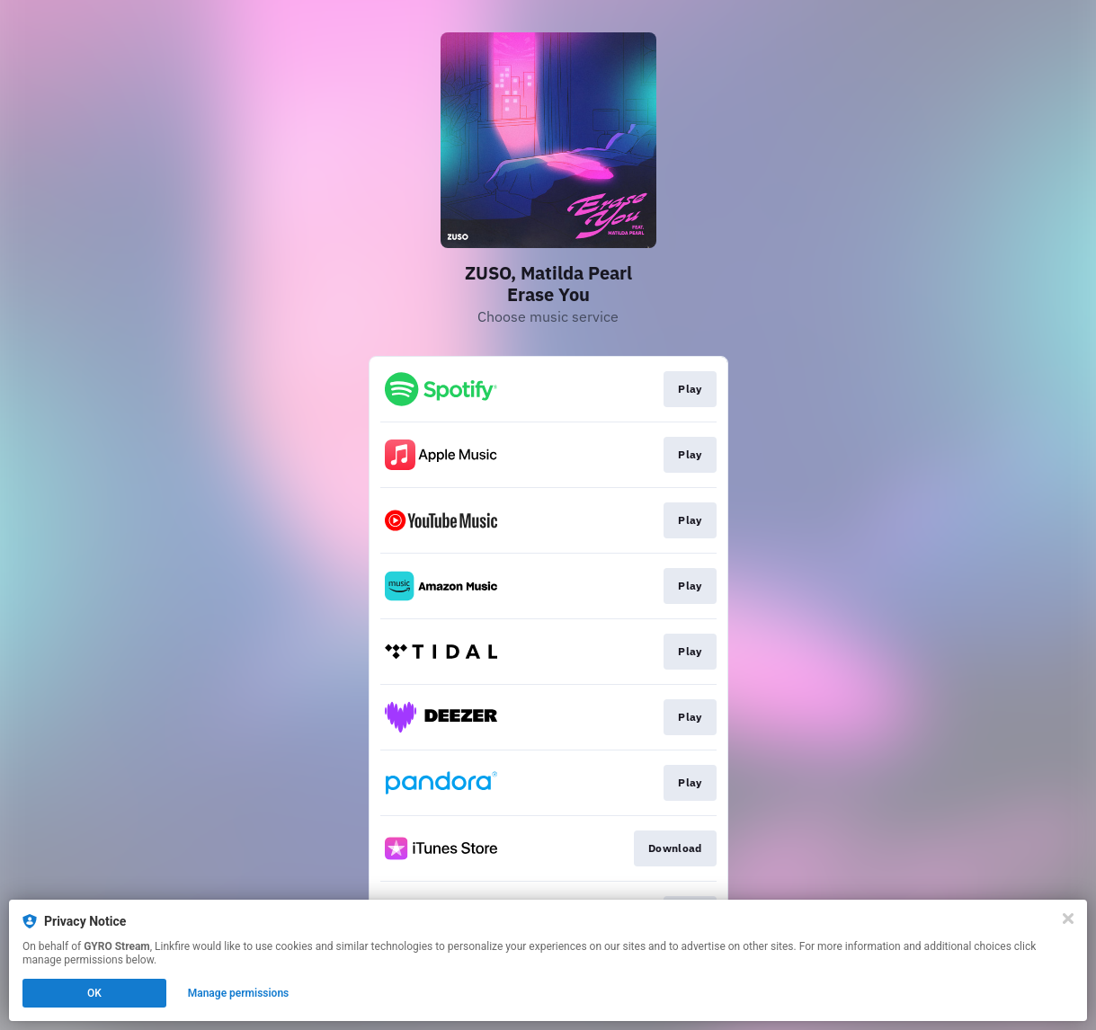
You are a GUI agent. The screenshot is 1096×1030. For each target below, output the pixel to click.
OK (94, 993)
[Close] (1068, 918)
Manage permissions (239, 993)
